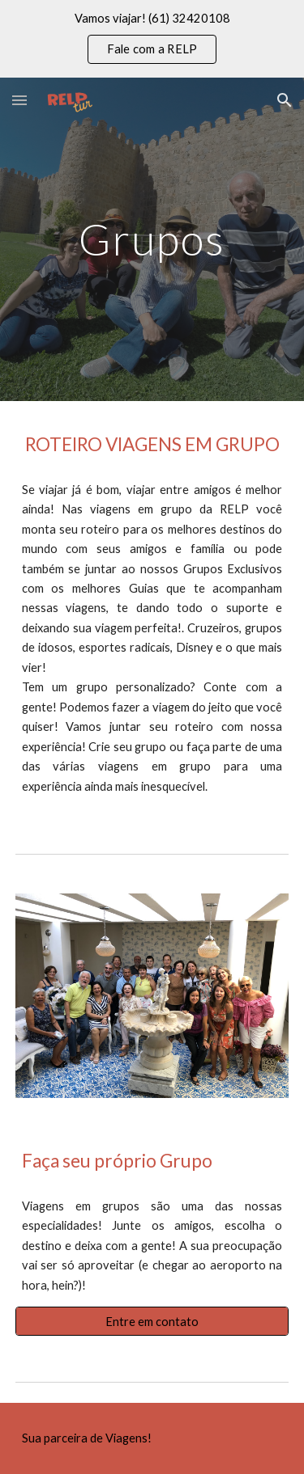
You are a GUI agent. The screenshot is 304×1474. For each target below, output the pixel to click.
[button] (19, 100)
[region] (152, 39)
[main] (152, 239)
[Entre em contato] (152, 1321)
